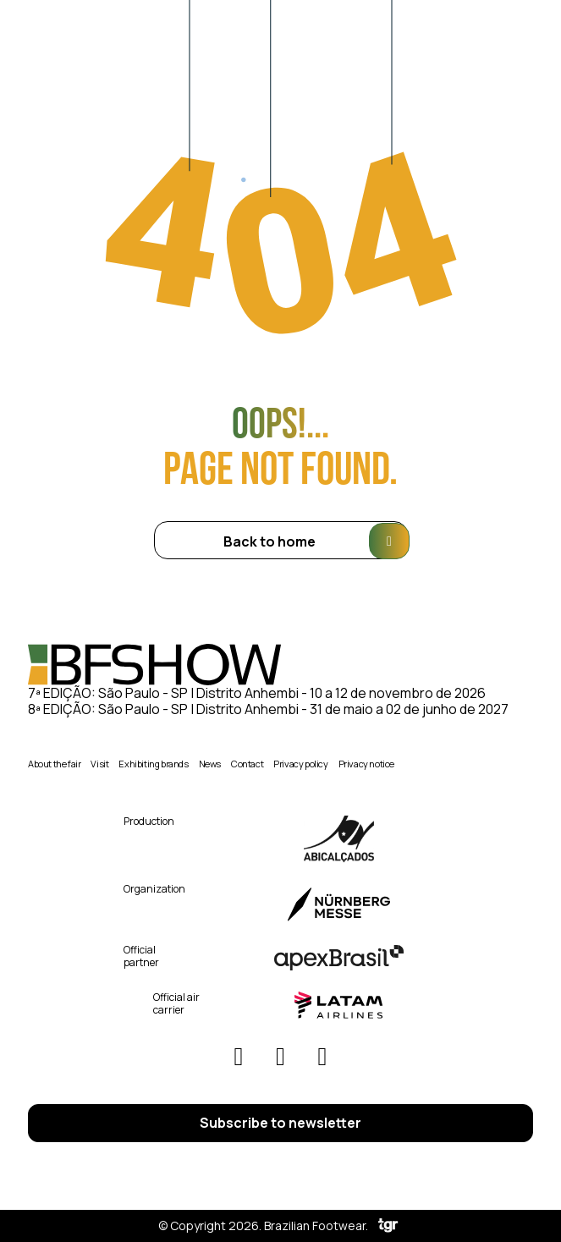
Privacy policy (300, 763)
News (210, 763)
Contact (247, 763)
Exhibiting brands (153, 763)
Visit (99, 763)
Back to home (315, 541)
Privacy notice (366, 763)
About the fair (54, 763)
